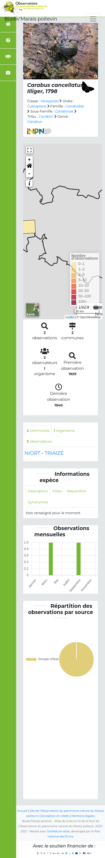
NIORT (32, 453)
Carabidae (74, 106)
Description (38, 491)
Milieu (57, 491)
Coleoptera (36, 106)
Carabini (45, 116)
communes (38, 431)
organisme (64, 431)
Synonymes (38, 502)
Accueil (22, 811)
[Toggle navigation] (93, 18)
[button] (29, 166)
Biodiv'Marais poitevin (30, 19)
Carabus (34, 122)
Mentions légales (83, 816)
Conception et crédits (54, 816)
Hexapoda (50, 101)
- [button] (29, 174)
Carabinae (64, 111)
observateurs (39, 441)
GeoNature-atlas (58, 831)
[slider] (96, 307)
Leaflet (69, 317)
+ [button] (29, 160)
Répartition (76, 491)
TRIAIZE (54, 453)
